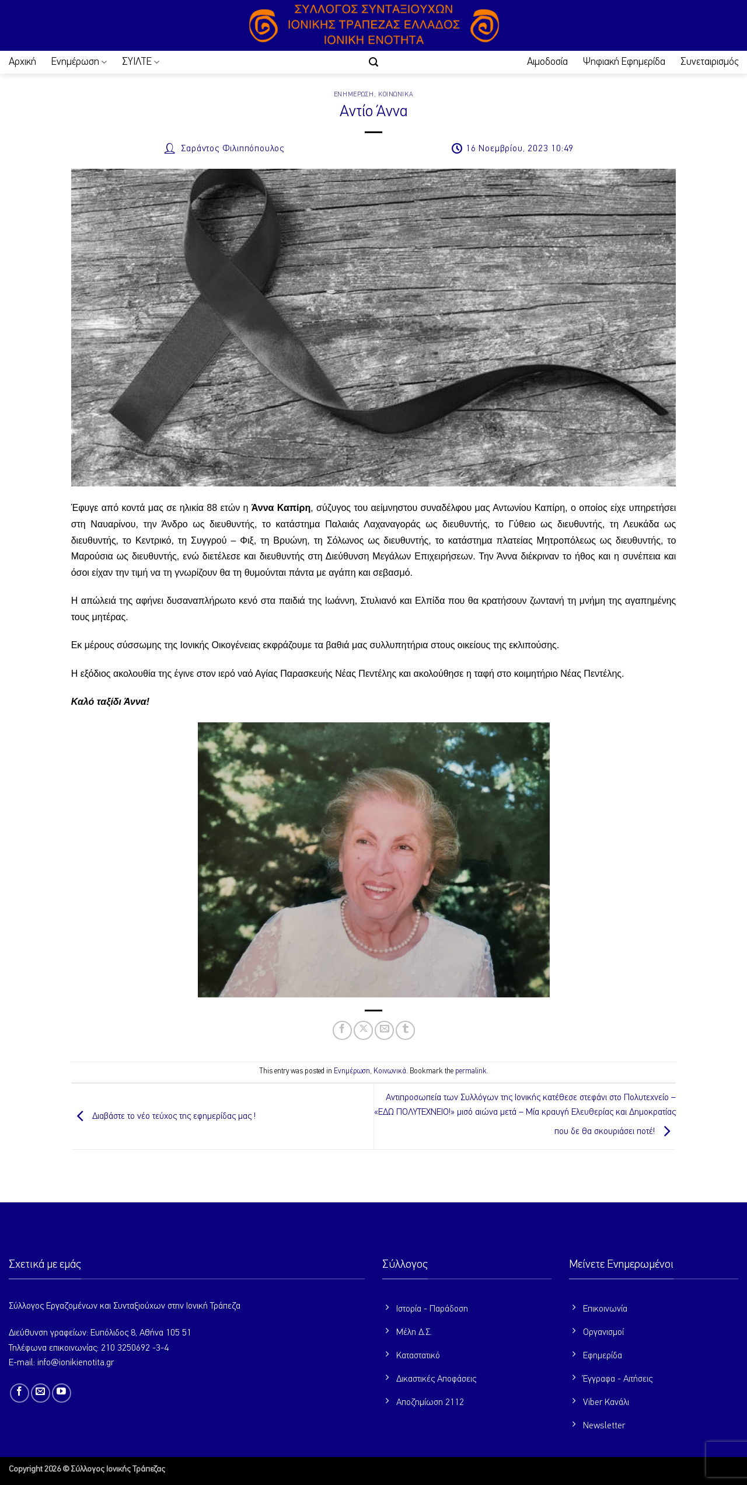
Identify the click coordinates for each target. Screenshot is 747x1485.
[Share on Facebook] (342, 1030)
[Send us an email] (40, 1393)
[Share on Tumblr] (405, 1030)
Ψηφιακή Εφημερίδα (624, 62)
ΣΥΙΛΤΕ (140, 62)
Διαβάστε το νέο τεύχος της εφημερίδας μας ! (163, 1116)
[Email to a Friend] (384, 1030)
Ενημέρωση (79, 62)
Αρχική (22, 62)
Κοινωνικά (395, 94)
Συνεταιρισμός (709, 62)
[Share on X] (363, 1030)
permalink (471, 1071)
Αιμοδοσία (547, 62)
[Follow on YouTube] (61, 1393)
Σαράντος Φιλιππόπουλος (232, 149)
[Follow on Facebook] (19, 1393)
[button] (373, 62)
